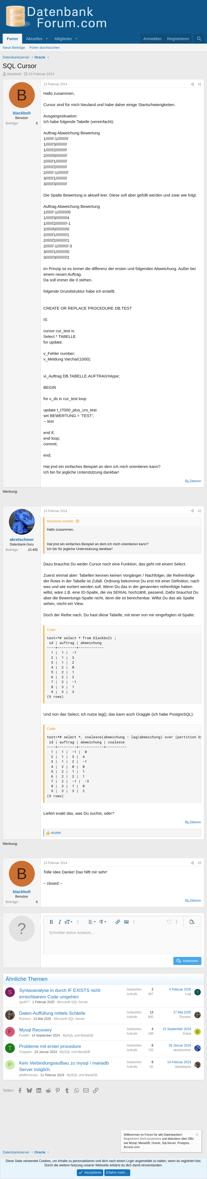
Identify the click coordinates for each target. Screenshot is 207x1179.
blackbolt (14, 74)
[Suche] (199, 39)
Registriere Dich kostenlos (142, 1138)
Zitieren (195, 481)
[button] (46, 39)
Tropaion (25, 1052)
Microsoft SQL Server (72, 1002)
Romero (25, 1019)
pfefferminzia (28, 1075)
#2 (199, 511)
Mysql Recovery (35, 1030)
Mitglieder (63, 38)
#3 (199, 863)
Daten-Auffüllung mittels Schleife (52, 1013)
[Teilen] (192, 84)
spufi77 (24, 1002)
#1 (199, 84)
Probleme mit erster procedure (50, 1046)
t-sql (188, 994)
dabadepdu (183, 1067)
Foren (12, 38)
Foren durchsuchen (44, 48)
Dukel (187, 1033)
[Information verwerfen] (197, 1135)
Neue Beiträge (14, 48)
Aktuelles (34, 38)
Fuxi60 (24, 1035)
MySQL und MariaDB (78, 1035)
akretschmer (182, 1050)
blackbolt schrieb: (60, 521)
